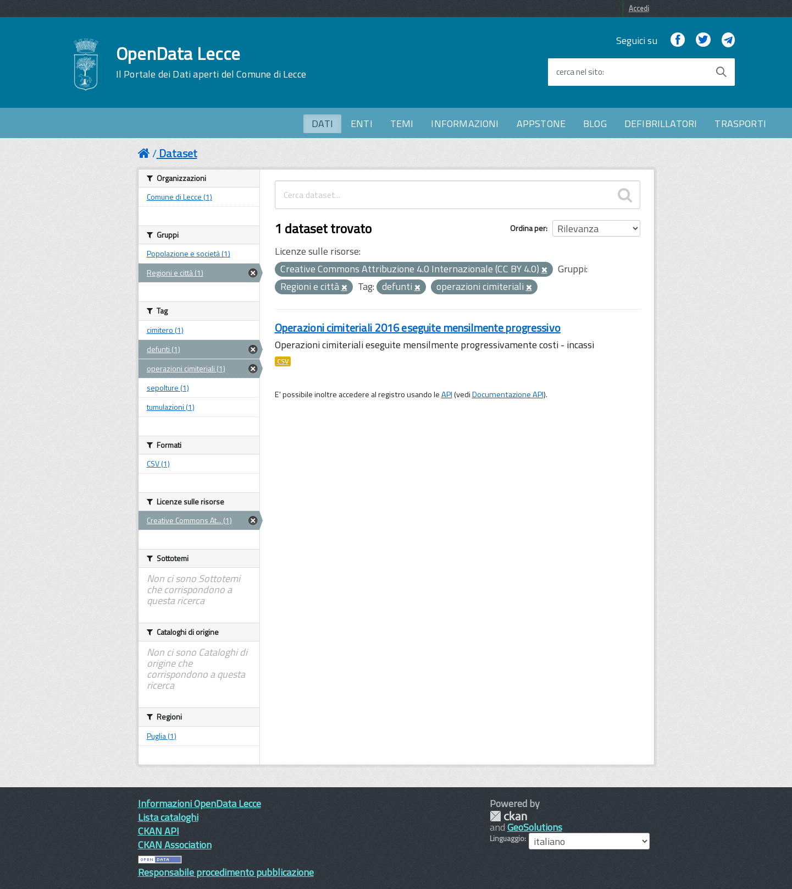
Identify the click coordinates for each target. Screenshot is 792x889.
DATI (322, 123)
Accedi (639, 8)
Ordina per (528, 228)
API (446, 394)
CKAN (508, 816)
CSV (283, 361)
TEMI (402, 123)
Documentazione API (508, 394)
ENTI (362, 123)
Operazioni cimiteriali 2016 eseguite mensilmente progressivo (418, 327)
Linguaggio (507, 838)
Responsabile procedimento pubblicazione (226, 872)
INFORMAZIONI (465, 123)
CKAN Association (175, 844)
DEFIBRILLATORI (660, 123)
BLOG (595, 123)
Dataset (178, 153)
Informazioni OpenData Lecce (199, 803)
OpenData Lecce (211, 62)
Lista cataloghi (168, 817)
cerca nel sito (579, 72)
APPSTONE (541, 123)
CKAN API (158, 831)
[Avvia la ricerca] (721, 72)
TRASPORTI (740, 123)
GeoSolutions (534, 827)
